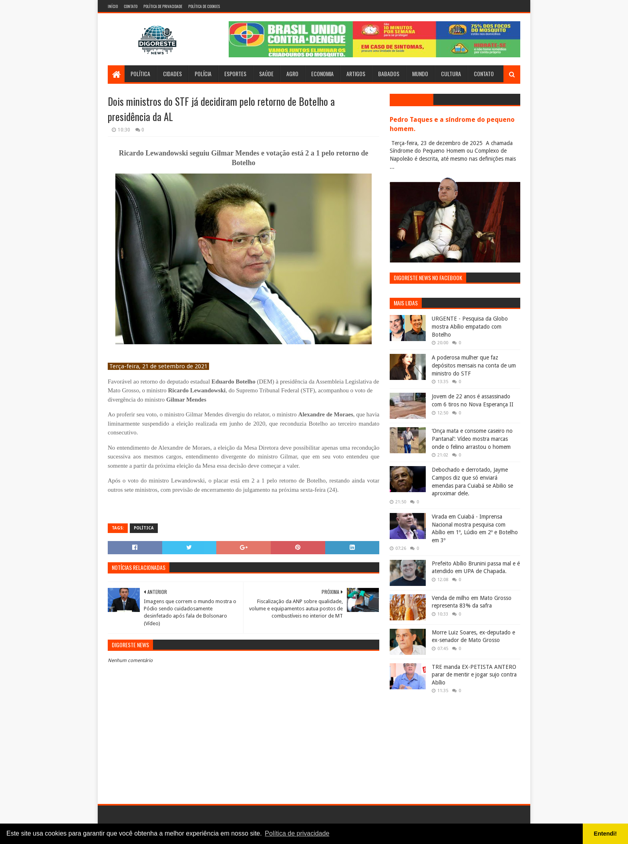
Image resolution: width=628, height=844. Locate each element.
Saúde (266, 73)
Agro (292, 73)
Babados (388, 73)
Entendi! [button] (605, 833)
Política (140, 73)
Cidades (172, 73)
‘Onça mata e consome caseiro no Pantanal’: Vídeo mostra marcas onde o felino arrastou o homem (472, 439)
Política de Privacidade (162, 6)
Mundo (420, 73)
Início (113, 6)
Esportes (235, 73)
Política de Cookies (204, 6)
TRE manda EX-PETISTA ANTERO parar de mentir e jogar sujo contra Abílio (474, 675)
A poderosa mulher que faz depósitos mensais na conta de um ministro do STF (474, 365)
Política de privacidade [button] (297, 833)
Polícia (203, 73)
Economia (322, 73)
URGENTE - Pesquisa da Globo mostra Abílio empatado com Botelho (470, 326)
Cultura (451, 73)
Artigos (355, 73)
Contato (130, 6)
